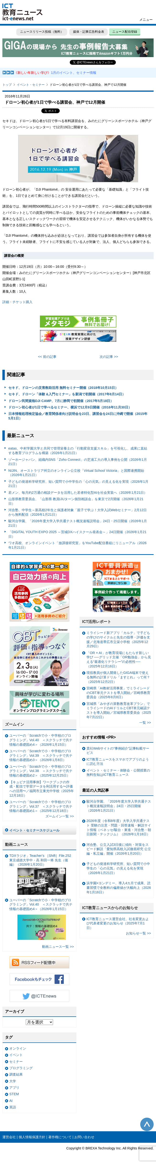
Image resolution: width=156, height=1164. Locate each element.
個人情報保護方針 (32, 1137)
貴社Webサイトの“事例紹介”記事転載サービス (117, 750)
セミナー (16, 1061)
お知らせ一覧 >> (138, 933)
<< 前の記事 (47, 357)
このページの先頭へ (147, 1124)
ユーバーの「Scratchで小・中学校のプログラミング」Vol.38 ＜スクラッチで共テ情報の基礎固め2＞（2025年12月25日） (40, 771)
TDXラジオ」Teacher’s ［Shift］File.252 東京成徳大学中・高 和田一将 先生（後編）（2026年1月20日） (40, 874)
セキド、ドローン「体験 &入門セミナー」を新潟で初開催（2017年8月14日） (66, 394)
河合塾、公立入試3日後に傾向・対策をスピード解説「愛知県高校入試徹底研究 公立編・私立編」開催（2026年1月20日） (118, 849)
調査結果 (16, 1074)
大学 (12, 1081)
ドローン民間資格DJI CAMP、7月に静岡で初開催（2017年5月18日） (61, 401)
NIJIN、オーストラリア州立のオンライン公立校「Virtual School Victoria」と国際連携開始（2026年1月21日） (76, 473)
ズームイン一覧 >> (59, 816)
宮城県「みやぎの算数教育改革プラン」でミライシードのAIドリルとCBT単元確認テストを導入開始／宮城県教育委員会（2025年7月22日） (118, 710)
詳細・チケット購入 (17, 302)
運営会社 (9, 1137)
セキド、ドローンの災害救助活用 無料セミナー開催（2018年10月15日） (63, 388)
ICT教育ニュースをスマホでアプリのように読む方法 (117, 761)
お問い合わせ (84, 1137)
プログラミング (21, 1068)
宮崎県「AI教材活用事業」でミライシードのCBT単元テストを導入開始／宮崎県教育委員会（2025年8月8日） (118, 692)
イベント (16, 1055)
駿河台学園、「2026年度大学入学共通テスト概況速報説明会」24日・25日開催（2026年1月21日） (77, 523)
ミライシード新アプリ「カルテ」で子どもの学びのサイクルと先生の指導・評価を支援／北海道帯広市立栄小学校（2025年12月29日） (118, 639)
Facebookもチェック (39, 979)
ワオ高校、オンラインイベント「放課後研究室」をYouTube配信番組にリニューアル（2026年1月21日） (77, 545)
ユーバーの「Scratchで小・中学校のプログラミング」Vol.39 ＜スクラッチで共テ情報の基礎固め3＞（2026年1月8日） (40, 755)
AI (11, 1101)
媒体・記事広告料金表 (88, 31)
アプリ (14, 1087)
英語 (12, 1107)
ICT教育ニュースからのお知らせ (110, 908)
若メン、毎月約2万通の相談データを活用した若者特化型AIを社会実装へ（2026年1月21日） (77, 492)
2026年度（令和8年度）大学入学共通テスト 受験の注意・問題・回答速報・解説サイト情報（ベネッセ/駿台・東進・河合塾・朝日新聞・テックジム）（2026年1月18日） (118, 827)
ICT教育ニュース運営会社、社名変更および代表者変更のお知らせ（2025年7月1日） (117, 923)
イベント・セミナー (31, 84)
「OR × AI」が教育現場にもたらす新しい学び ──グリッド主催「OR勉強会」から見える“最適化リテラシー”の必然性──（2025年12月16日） (118, 659)
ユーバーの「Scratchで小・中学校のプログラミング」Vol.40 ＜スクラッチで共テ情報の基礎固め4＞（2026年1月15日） (40, 740)
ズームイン (14, 724)
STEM (14, 1094)
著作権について (60, 1137)
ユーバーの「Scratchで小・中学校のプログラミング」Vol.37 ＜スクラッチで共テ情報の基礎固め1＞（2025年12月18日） (40, 806)
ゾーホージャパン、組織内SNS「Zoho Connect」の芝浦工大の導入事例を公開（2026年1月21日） (77, 462)
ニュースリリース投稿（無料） (42, 31)
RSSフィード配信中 (39, 962)
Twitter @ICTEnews (39, 996)
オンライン (17, 1048)
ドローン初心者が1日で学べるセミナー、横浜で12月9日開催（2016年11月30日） (70, 407)
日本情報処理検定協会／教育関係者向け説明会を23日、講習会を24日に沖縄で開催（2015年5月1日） (77, 416)
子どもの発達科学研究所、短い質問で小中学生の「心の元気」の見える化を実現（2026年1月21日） (78, 484)
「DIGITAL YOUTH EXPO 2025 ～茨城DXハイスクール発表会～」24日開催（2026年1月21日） (77, 534)
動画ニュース (16, 844)
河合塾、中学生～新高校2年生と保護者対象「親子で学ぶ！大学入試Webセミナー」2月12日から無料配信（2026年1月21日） (77, 512)
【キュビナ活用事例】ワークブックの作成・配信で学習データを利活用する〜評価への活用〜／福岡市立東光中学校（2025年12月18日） (41, 788)
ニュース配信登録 (124, 31)
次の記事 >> (109, 357)
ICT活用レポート (96, 622)
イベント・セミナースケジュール (34, 830)
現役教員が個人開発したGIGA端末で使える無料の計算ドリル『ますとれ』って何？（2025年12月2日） (118, 677)
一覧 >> (145, 722)
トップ (7, 84)
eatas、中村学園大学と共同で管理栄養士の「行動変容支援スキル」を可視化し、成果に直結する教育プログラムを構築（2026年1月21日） (77, 450)
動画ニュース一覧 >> (58, 947)
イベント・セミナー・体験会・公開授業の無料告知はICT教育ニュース (118, 772)
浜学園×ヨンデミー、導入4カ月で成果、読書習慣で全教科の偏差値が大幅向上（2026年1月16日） (118, 887)
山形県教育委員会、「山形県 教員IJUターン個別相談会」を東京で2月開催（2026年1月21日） (76, 501)
